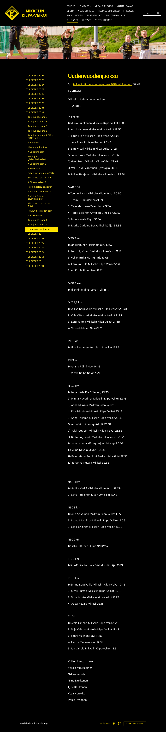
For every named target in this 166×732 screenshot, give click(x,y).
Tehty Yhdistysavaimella (134, 723)
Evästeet (105, 723)
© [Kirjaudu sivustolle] (21, 723)
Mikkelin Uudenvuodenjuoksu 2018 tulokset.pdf (102, 84)
